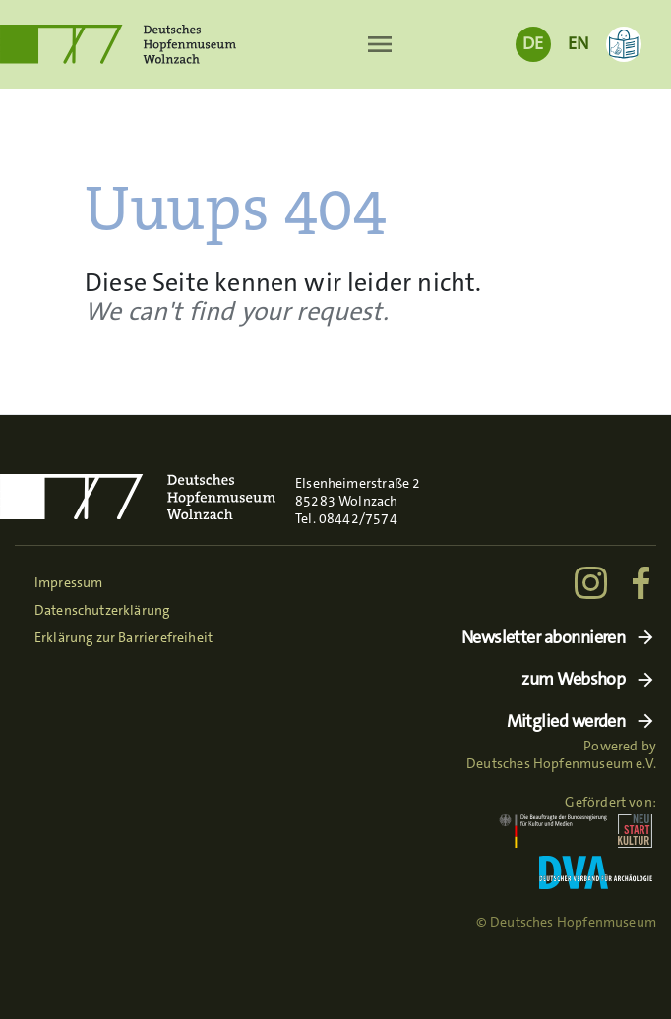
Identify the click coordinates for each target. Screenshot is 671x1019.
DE (532, 43)
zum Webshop (573, 679)
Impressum (68, 582)
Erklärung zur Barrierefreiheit (123, 637)
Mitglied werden (566, 721)
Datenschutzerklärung (102, 610)
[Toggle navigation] (380, 45)
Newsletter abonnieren (543, 638)
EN (578, 43)
